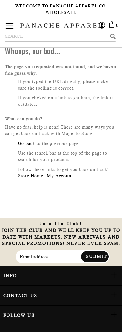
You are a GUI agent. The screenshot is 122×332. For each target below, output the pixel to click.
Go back (26, 143)
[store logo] (61, 25)
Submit (96, 256)
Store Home (30, 175)
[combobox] (60, 36)
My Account (60, 175)
